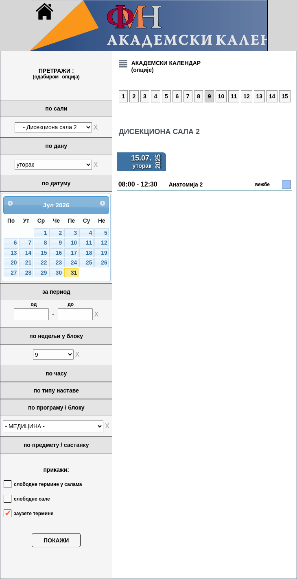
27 (14, 273)
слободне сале (32, 499)
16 (59, 253)
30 (59, 273)
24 (74, 263)
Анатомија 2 (186, 184)
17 (74, 253)
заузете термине (33, 513)
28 (28, 273)
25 (89, 263)
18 (89, 253)
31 (74, 273)
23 (59, 263)
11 (89, 243)
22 (44, 263)
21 (28, 263)
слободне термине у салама (48, 484)
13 (14, 253)
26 (104, 263)
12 (104, 243)
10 (74, 243)
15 (44, 253)
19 (104, 253)
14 (28, 253)
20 (14, 263)
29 (44, 273)
